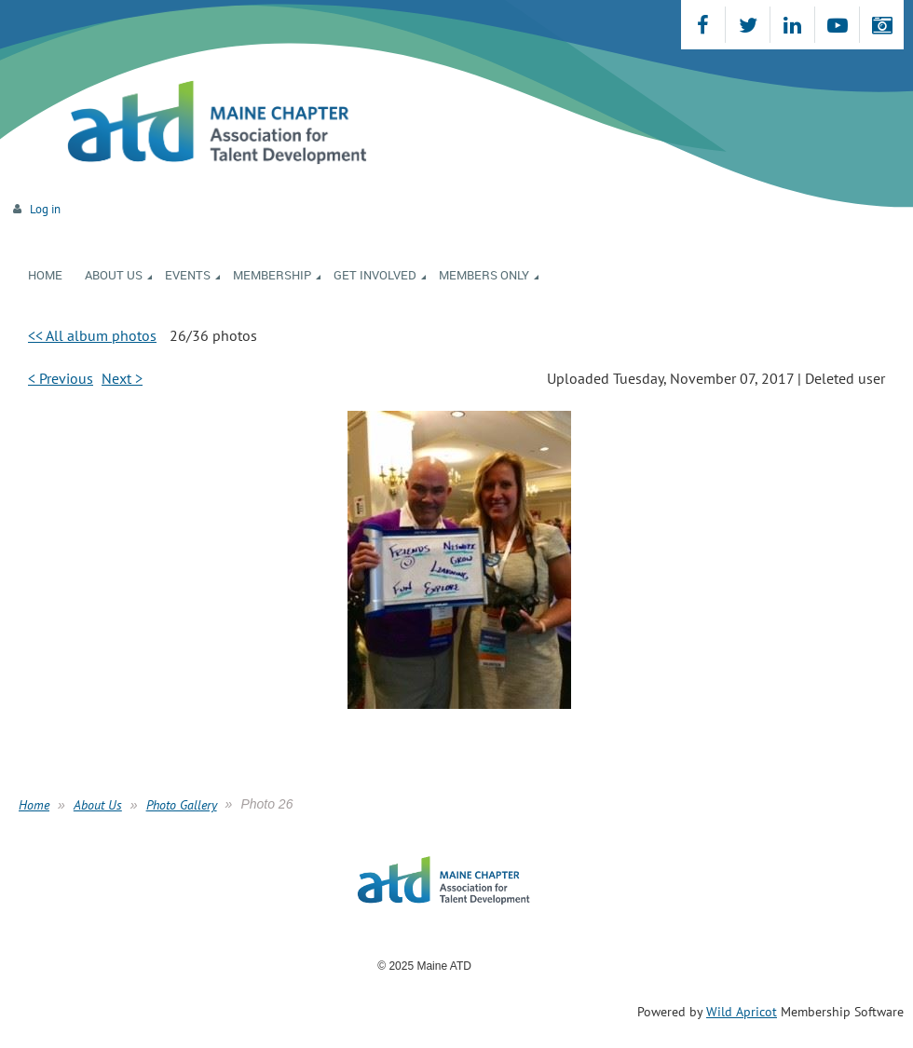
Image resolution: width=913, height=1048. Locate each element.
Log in (45, 209)
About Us (98, 804)
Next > (122, 378)
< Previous (60, 378)
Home (34, 804)
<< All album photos (92, 335)
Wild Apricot (741, 1011)
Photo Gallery (181, 804)
